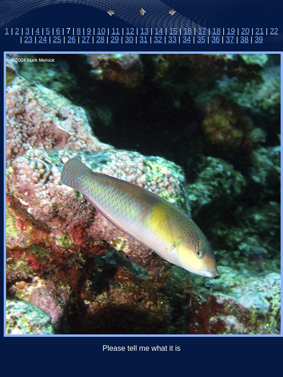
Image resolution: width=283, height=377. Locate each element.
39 (259, 40)
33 (172, 40)
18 (216, 31)
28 (100, 40)
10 (101, 31)
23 (28, 40)
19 (230, 31)
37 (230, 40)
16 (188, 31)
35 (201, 40)
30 (129, 40)
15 (173, 31)
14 (159, 31)
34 (187, 40)
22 (274, 31)
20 (245, 31)
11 (116, 31)
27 (86, 40)
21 (259, 31)
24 (43, 40)
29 (115, 40)
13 (144, 31)
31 (143, 40)
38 (244, 40)
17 (202, 31)
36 (216, 40)
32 (158, 40)
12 (130, 31)
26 (71, 40)
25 (57, 40)
